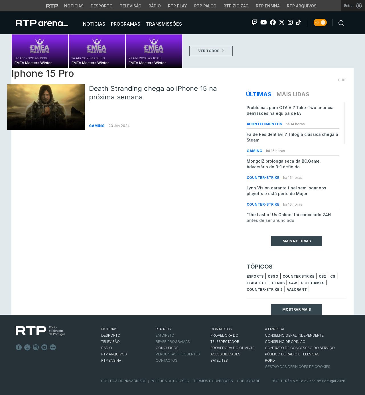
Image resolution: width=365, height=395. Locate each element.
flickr (53, 347)
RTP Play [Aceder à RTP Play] (177, 5)
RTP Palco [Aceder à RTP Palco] (205, 5)
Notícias (93, 24)
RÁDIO (106, 348)
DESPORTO (110, 335)
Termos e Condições (213, 381)
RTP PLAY (164, 329)
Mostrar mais (296, 309)
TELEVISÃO (110, 341)
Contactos (166, 360)
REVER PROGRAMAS (173, 341)
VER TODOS (211, 51)
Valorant (297, 289)
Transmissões (163, 24)
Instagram (36, 347)
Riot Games (312, 283)
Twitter (27, 347)
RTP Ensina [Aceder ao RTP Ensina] (268, 5)
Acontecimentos (265, 124)
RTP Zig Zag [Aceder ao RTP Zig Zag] (236, 5)
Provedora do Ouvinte (232, 348)
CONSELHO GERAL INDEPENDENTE (294, 335)
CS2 (322, 276)
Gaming (97, 126)
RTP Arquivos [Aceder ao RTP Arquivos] (302, 5)
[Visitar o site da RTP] (52, 5)
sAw (293, 283)
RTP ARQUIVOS (114, 354)
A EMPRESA (274, 329)
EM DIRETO (165, 335)
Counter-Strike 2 (265, 289)
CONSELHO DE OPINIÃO (285, 341)
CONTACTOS (221, 329)
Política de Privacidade (123, 381)
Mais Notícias (297, 241)
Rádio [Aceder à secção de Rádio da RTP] (155, 5)
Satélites (219, 360)
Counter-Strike (263, 177)
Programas (125, 24)
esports (255, 276)
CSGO (273, 276)
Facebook (19, 347)
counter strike (299, 276)
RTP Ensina (111, 360)
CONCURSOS (167, 348)
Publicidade (248, 381)
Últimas (258, 94)
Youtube (44, 347)
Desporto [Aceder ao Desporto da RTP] (102, 5)
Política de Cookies (170, 381)
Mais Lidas (293, 94)
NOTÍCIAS (109, 329)
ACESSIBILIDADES (225, 354)
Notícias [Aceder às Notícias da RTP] (74, 5)
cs (332, 276)
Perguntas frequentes (178, 354)
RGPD (270, 360)
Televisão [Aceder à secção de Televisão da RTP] (130, 5)
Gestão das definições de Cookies (297, 367)
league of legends (266, 283)
